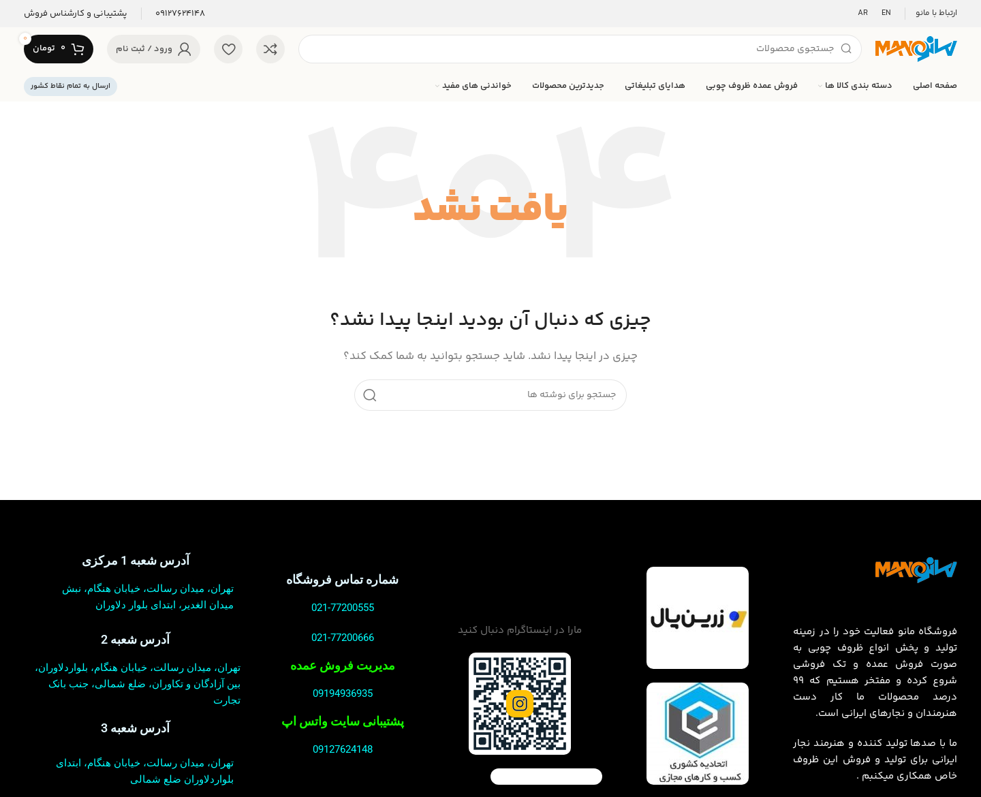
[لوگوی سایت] (916, 49)
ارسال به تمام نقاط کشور (70, 86)
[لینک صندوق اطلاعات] (180, 14)
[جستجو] (580, 49)
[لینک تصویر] (916, 570)
